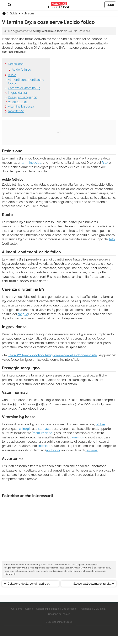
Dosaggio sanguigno (22, 97)
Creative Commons (81, 568)
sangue (23, 314)
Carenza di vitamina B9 (24, 88)
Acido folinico (21, 69)
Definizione (16, 64)
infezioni (44, 446)
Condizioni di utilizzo (47, 608)
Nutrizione (27, 13)
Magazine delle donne (86, 564)
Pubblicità (85, 608)
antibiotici (53, 450)
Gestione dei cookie (59, 614)
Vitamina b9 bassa (21, 106)
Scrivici (29, 608)
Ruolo (12, 75)
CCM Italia (99, 608)
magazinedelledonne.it (15, 568)
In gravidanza (17, 92)
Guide (13, 13)
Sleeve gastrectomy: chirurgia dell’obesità (91, 584)
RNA (105, 162)
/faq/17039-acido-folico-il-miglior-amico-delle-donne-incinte (52, 355)
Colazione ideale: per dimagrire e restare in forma (28, 584)
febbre (100, 424)
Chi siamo (16, 608)
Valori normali (18, 102)
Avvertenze (16, 111)
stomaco (44, 429)
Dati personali (69, 608)
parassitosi (76, 437)
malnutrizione (42, 433)
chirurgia (25, 429)
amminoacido (31, 162)
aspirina (92, 450)
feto (112, 239)
